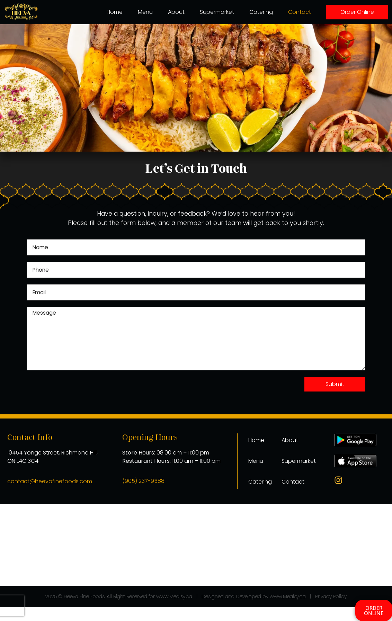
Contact (299, 12)
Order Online (357, 12)
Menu (145, 12)
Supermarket (217, 12)
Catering (261, 12)
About (176, 12)
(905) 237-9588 (143, 481)
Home (115, 12)
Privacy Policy (331, 596)
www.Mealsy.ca (174, 596)
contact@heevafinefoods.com (49, 481)
